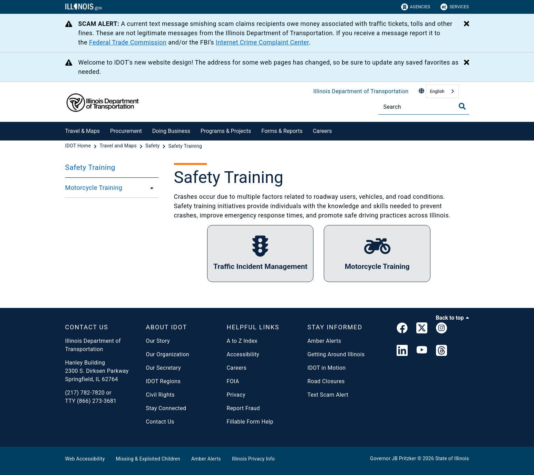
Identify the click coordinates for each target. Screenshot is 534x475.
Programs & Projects (226, 131)
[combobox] (442, 91)
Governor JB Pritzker (393, 458)
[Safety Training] (185, 146)
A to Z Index (242, 341)
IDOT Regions (163, 381)
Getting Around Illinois (336, 354)
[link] (402, 329)
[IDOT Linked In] (402, 351)
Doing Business (171, 131)
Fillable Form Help (250, 421)
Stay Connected (166, 408)
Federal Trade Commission (127, 42)
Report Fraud (243, 408)
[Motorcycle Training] (149, 187)
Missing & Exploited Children (148, 459)
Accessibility (243, 354)
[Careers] (337, 130)
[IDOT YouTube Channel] (421, 351)
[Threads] (441, 351)
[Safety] (153, 146)
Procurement (126, 131)
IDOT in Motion (327, 368)
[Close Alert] (466, 24)
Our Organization (168, 354)
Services (454, 6)
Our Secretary (163, 368)
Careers (322, 131)
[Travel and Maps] (118, 146)
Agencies (415, 6)
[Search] (423, 106)
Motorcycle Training (94, 187)
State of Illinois (452, 458)
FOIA (233, 381)
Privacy (236, 394)
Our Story (158, 341)
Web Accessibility (85, 459)
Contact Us (160, 421)
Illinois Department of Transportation (361, 91)
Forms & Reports (281, 131)
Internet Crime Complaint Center (262, 42)
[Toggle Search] (462, 106)
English (437, 91)
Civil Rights (160, 394)
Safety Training (90, 167)
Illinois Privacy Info (253, 459)
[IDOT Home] (79, 146)
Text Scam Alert (328, 394)
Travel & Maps (82, 131)
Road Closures (326, 381)
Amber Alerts (324, 341)
